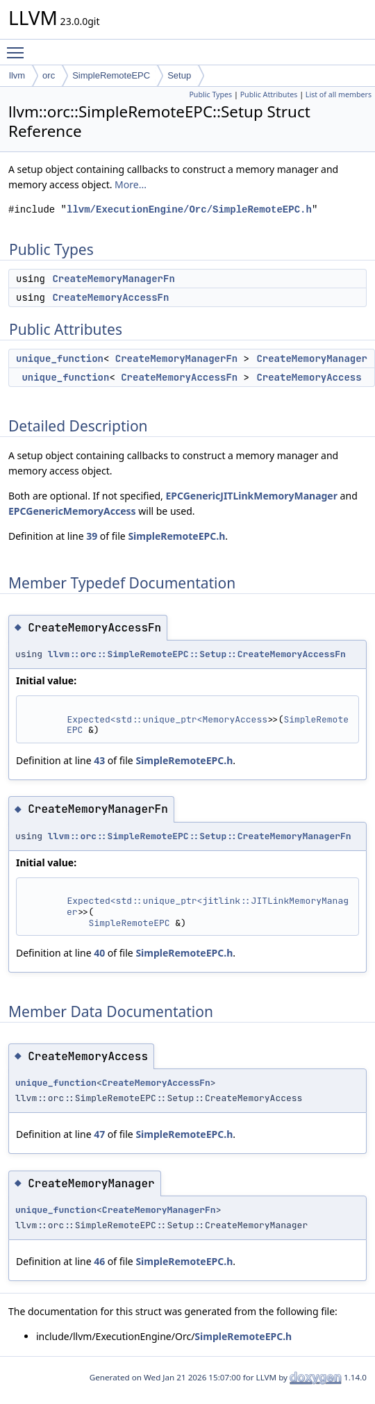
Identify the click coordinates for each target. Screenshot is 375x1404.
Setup (179, 75)
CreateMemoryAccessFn (110, 297)
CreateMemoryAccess (308, 377)
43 (99, 760)
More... (131, 184)
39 (91, 536)
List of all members (339, 94)
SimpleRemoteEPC (111, 75)
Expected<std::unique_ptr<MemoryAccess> (169, 719)
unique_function (59, 358)
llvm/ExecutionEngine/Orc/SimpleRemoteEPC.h (189, 209)
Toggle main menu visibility (19, 46)
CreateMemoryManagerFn (113, 278)
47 (99, 1134)
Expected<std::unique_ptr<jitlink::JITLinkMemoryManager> (208, 906)
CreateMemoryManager (311, 358)
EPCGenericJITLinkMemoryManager (251, 495)
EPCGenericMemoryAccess (72, 511)
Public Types (210, 94)
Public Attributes (269, 94)
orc (48, 75)
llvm (17, 75)
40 (99, 952)
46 (99, 1261)
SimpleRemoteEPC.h (176, 536)
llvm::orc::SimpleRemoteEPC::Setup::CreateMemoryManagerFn (199, 836)
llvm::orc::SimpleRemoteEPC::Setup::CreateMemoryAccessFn (197, 654)
